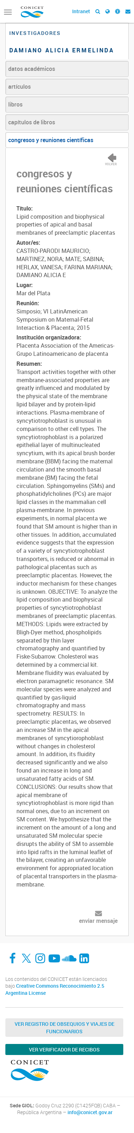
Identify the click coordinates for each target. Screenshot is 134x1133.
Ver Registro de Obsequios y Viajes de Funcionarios (64, 1027)
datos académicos (31, 69)
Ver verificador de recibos (64, 1049)
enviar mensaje (98, 921)
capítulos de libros (31, 122)
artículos (19, 86)
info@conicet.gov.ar (90, 1112)
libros (15, 104)
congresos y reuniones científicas (50, 140)
